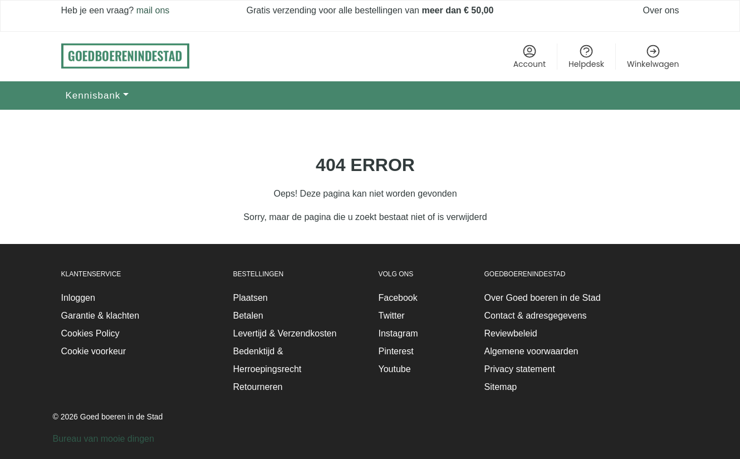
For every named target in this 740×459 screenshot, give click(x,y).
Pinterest (396, 351)
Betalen (248, 315)
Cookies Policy (90, 333)
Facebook (398, 297)
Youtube (395, 369)
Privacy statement (519, 369)
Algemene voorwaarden (531, 351)
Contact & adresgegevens (535, 315)
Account (529, 56)
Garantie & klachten (100, 315)
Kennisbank (93, 95)
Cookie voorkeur (93, 351)
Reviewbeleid (510, 333)
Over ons (661, 10)
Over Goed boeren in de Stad (542, 297)
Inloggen (78, 297)
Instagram (398, 333)
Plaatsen (250, 297)
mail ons (151, 10)
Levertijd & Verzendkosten (285, 333)
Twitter (392, 315)
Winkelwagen (653, 56)
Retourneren (258, 387)
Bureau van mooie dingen (103, 438)
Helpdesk (586, 56)
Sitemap (500, 387)
